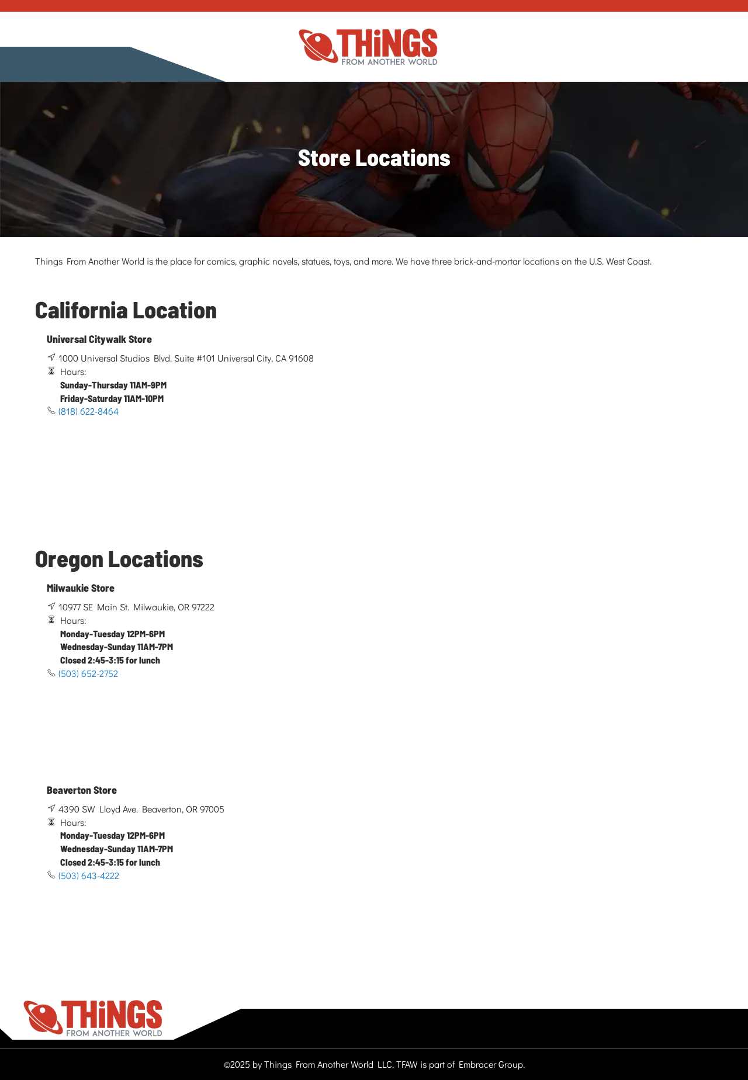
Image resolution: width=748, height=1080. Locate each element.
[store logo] (368, 47)
